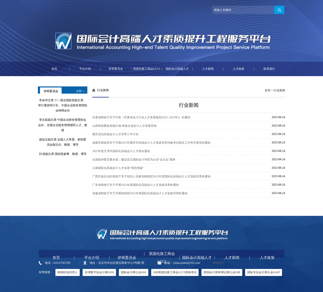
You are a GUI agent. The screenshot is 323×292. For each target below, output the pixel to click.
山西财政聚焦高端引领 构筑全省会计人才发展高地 (124, 125)
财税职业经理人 (67, 272)
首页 (48, 69)
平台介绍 (80, 69)
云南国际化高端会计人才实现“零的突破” (118, 168)
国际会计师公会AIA (133, 272)
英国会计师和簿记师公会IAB (222, 272)
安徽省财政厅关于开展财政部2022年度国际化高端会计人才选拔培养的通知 (139, 193)
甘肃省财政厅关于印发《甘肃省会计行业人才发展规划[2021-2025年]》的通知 (141, 117)
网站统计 (218, 262)
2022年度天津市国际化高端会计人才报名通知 (121, 151)
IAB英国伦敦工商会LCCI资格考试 (175, 272)
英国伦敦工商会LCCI (145, 69)
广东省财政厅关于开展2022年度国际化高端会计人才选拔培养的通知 (135, 184)
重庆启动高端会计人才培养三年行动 (115, 134)
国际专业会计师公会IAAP (263, 272)
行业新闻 (279, 90)
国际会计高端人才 (175, 69)
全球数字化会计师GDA (99, 272)
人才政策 (233, 69)
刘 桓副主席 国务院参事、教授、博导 (63, 154)
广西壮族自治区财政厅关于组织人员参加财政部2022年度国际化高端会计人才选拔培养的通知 (151, 176)
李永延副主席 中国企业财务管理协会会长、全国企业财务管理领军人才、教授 (62, 125)
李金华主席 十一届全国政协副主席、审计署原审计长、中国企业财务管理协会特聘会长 (62, 105)
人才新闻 (203, 69)
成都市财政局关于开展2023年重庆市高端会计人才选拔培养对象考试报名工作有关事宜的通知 (151, 142)
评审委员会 (111, 69)
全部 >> (80, 91)
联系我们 (264, 69)
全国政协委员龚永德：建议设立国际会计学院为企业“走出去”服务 (134, 159)
